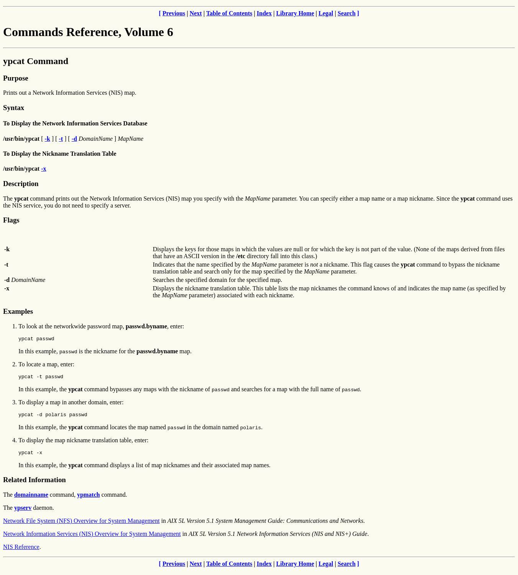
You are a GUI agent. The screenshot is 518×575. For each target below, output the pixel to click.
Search (347, 13)
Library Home (295, 13)
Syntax (13, 108)
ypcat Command (35, 61)
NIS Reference (21, 551)
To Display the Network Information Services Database (75, 123)
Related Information (34, 484)
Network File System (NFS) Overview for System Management (81, 525)
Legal (326, 13)
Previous (174, 13)
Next (195, 13)
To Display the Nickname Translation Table (59, 153)
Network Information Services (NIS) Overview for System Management (92, 538)
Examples (18, 311)
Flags (11, 220)
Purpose (15, 78)
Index (264, 13)
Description (20, 184)
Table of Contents (229, 13)
